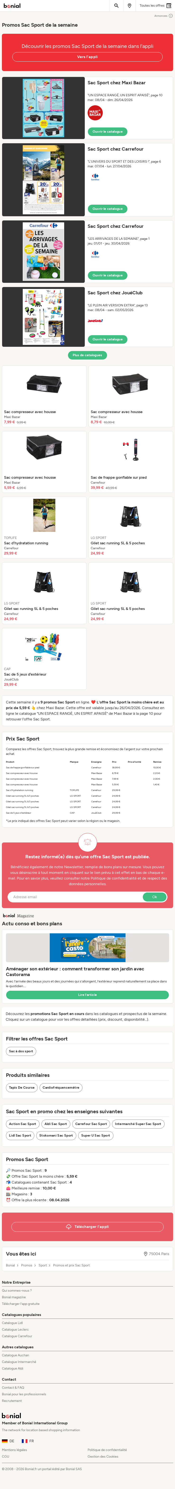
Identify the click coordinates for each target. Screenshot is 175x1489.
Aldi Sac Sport (56, 1124)
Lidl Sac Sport (20, 1136)
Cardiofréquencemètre (61, 1088)
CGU (5, 1457)
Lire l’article (87, 995)
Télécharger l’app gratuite (21, 1304)
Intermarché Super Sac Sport (138, 1124)
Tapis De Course (22, 1088)
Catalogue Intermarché (19, 1362)
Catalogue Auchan (15, 1355)
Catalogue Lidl (12, 1323)
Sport (43, 1265)
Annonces (163, 15)
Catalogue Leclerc (15, 1330)
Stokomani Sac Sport (56, 1136)
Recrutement (12, 1401)
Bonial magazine (14, 1297)
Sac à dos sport (21, 1051)
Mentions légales (14, 1450)
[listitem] (44, 396)
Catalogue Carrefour (17, 1336)
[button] (87, 108)
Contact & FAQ (13, 1388)
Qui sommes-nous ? (17, 1291)
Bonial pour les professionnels (24, 1394)
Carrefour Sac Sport (91, 1124)
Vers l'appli (87, 57)
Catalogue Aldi (12, 1368)
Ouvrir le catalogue (108, 132)
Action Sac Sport (22, 1124)
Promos (26, 1265)
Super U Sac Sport (95, 1136)
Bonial (10, 1265)
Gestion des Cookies (103, 1457)
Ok (154, 897)
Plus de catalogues (87, 355)
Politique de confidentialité (107, 1450)
